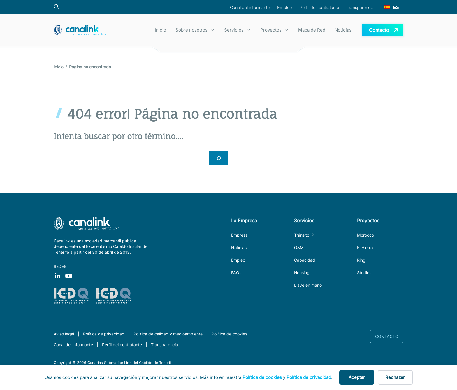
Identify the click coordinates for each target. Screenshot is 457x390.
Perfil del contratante (122, 344)
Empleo (238, 260)
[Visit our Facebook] (57, 275)
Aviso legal (64, 333)
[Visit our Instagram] (68, 275)
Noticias (343, 30)
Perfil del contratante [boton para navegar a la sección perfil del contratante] (319, 7)
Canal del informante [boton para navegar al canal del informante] (250, 7)
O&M (299, 247)
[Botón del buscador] (59, 6)
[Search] (218, 158)
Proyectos (276, 30)
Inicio (160, 30)
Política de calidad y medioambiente (168, 333)
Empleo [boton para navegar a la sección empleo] (284, 7)
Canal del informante (73, 344)
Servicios (240, 30)
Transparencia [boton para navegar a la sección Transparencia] (360, 7)
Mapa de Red (311, 30)
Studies (364, 272)
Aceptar (357, 377)
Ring (361, 260)
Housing (302, 272)
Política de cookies (229, 333)
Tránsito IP (304, 234)
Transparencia (164, 344)
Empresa (239, 234)
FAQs (236, 272)
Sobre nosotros (197, 30)
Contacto (386, 336)
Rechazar (395, 377)
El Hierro (365, 247)
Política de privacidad (103, 333)
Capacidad (304, 260)
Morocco (365, 234)
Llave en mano (308, 285)
